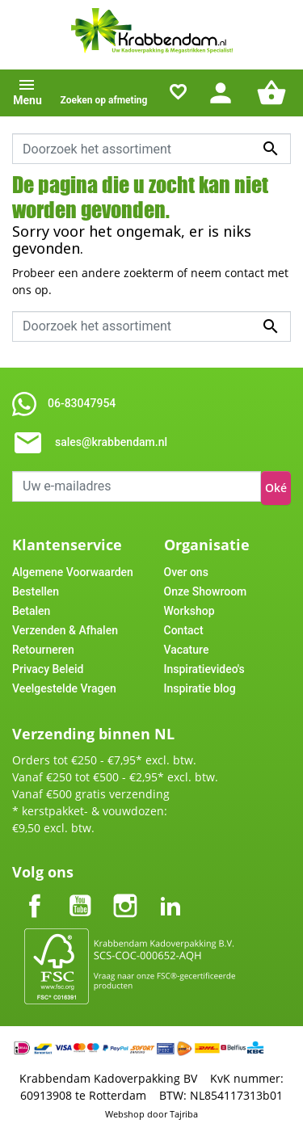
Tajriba (184, 1114)
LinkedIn (170, 892)
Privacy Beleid (47, 669)
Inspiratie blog (200, 688)
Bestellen (35, 591)
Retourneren (43, 649)
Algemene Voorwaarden (72, 572)
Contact (184, 630)
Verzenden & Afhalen (65, 630)
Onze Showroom (205, 591)
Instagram (125, 892)
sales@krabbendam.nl (111, 442)
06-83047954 (82, 403)
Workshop (189, 610)
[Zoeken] (151, 148)
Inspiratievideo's (204, 669)
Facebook (35, 892)
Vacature (186, 649)
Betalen (31, 610)
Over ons (186, 572)
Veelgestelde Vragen (64, 688)
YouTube (80, 892)
